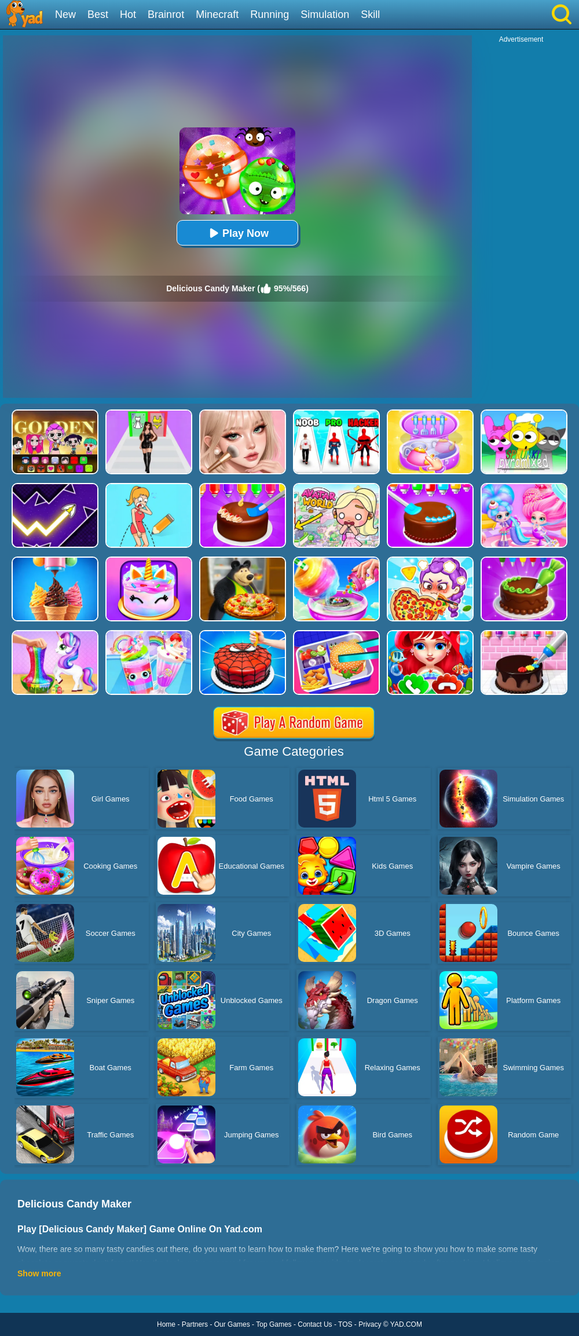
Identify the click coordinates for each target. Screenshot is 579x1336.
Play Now (237, 233)
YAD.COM (406, 1324)
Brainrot (166, 14)
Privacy (369, 1324)
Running (269, 14)
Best (97, 14)
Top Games (273, 1324)
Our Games (232, 1324)
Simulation (325, 14)
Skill (370, 14)
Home (166, 1324)
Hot (128, 14)
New (65, 14)
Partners (195, 1324)
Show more (39, 1273)
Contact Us (315, 1324)
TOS (345, 1324)
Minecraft (217, 14)
